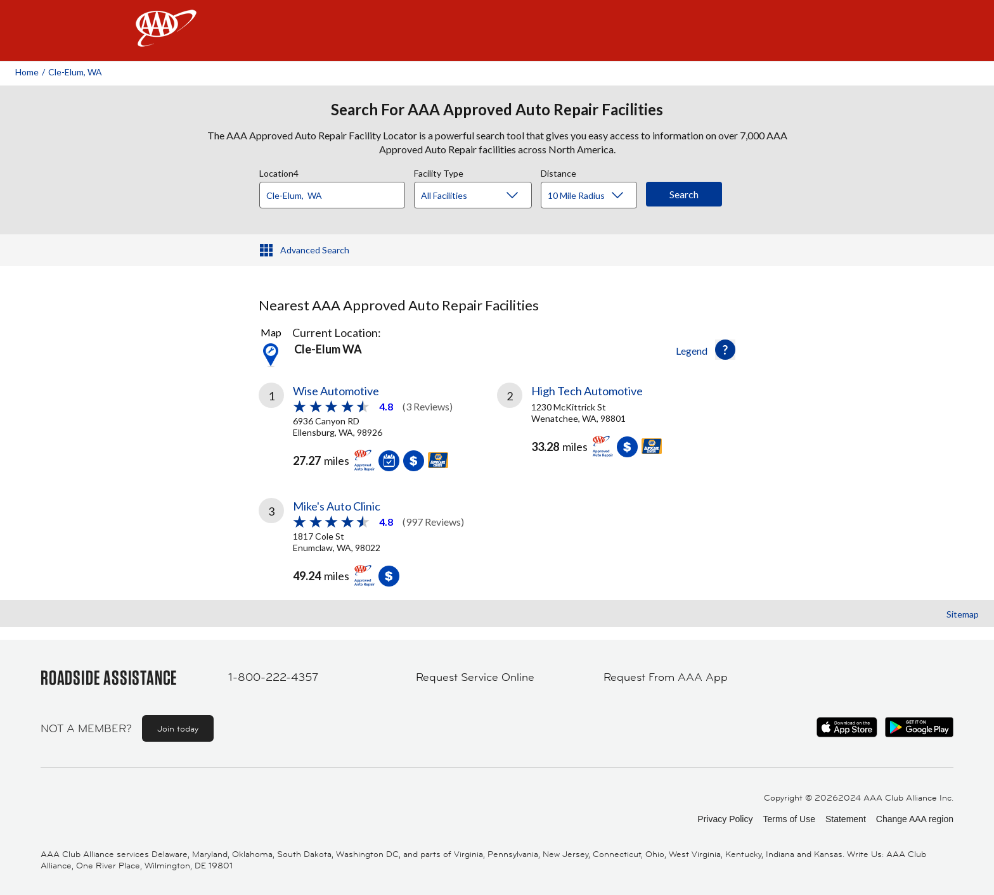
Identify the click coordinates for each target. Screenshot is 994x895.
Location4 (279, 171)
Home (27, 72)
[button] (725, 350)
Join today (177, 728)
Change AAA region (914, 819)
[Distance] (593, 195)
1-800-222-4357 (273, 677)
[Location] (332, 195)
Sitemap (962, 614)
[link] (378, 425)
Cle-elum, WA (75, 72)
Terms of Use (789, 819)
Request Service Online (475, 677)
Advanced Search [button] (314, 249)
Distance (558, 171)
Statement (845, 819)
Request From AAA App (666, 677)
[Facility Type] (483, 195)
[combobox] (336, 192)
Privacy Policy (724, 819)
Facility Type (438, 171)
